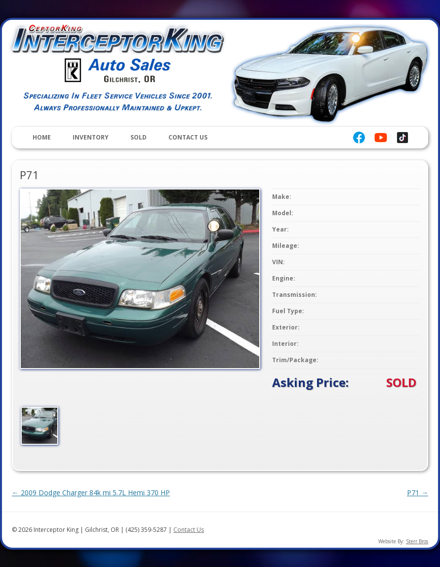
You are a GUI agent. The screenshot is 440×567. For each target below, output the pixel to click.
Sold (138, 137)
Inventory (91, 137)
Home (42, 137)
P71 (417, 492)
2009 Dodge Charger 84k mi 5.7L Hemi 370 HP (91, 492)
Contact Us (187, 137)
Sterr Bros (417, 541)
